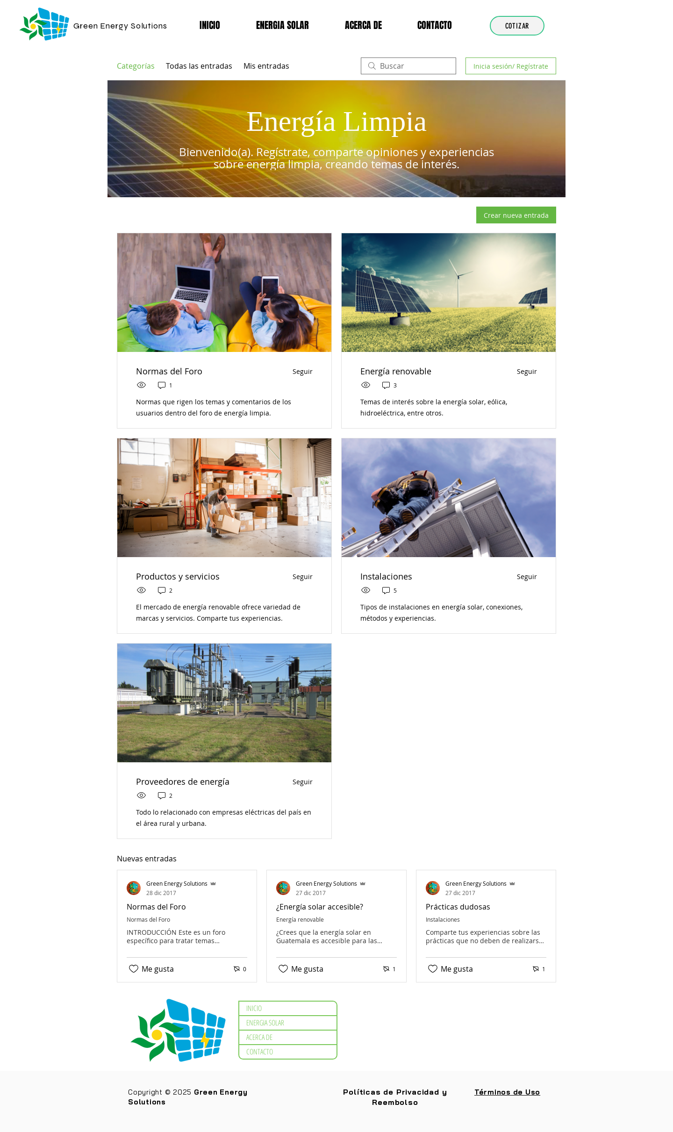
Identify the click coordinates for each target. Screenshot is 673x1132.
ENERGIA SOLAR (265, 1022)
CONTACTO (259, 1051)
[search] (408, 65)
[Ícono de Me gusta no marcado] (134, 968)
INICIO (254, 1008)
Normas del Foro (156, 907)
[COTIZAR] (517, 26)
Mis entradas (266, 66)
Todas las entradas (199, 66)
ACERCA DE (259, 1037)
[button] (293, 25)
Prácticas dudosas (458, 907)
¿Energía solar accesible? (319, 907)
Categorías (136, 66)
